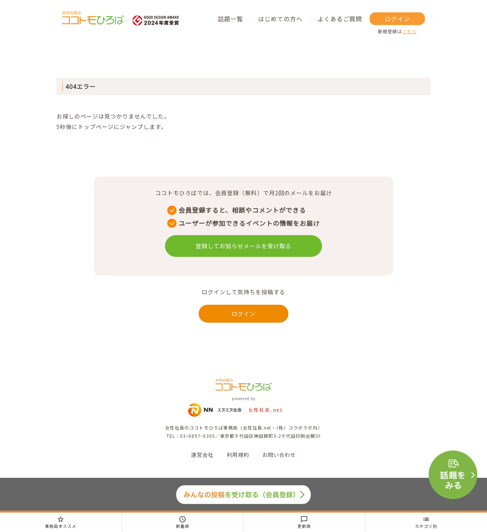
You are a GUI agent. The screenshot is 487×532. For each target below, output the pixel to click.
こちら (409, 31)
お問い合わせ (279, 454)
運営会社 (202, 454)
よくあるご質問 (340, 18)
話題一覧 (230, 18)
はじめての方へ (280, 18)
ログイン (397, 18)
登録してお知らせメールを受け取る (243, 246)
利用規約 (238, 454)
